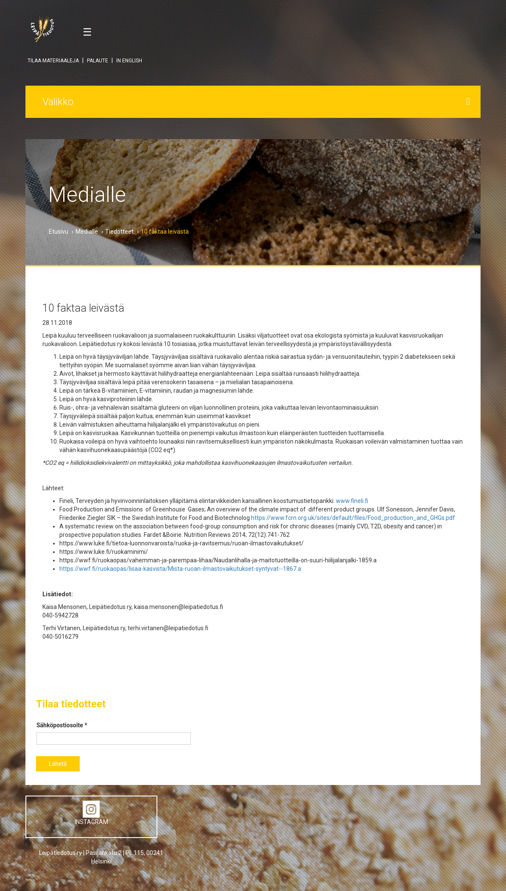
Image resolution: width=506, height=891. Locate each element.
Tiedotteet (119, 231)
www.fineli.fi (352, 500)
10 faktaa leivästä (165, 231)
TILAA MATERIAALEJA (53, 61)
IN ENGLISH (129, 61)
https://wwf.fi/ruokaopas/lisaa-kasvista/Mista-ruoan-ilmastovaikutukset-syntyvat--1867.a (180, 568)
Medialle (86, 231)
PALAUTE (97, 61)
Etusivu (58, 231)
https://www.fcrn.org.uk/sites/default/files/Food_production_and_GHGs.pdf (353, 517)
